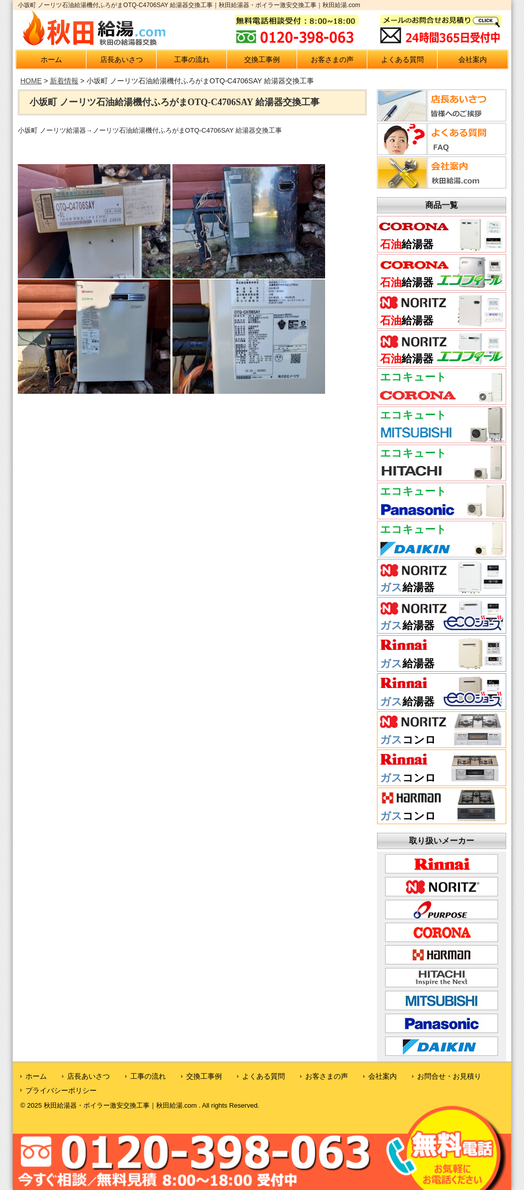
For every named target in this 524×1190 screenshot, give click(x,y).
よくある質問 (402, 59)
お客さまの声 (332, 59)
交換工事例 (262, 59)
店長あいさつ (121, 59)
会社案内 (472, 59)
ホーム (51, 59)
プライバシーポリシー (61, 1090)
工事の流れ (192, 59)
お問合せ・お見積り (449, 1076)
